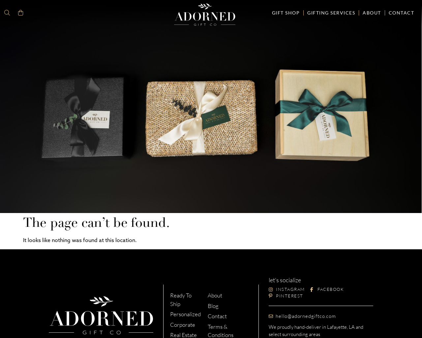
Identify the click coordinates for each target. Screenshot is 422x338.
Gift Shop (286, 12)
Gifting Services (331, 12)
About (372, 12)
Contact (401, 12)
